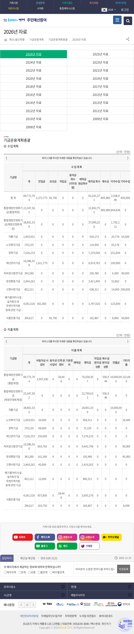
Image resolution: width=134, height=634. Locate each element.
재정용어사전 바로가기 (124, 624)
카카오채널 (113, 537)
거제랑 (89, 546)
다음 (33, 605)
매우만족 (11, 572)
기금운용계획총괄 (58, 39)
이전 (21, 605)
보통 (33, 572)
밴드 (65, 546)
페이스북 (45, 537)
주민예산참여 (37, 20)
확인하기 (106, 623)
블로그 (44, 546)
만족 (23, 572)
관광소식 (67, 537)
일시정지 (27, 605)
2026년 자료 (79, 39)
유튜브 (22, 537)
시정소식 (89, 537)
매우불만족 (58, 572)
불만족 (44, 572)
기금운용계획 (36, 39)
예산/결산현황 (17, 39)
